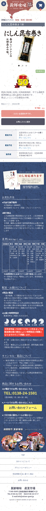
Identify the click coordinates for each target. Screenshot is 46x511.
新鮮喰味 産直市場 (23, 488)
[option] (23, 46)
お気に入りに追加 (23, 122)
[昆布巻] (29, 20)
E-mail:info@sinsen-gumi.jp (23, 496)
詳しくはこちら (25, 138)
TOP (23, 455)
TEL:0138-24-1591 (20, 393)
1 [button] (19, 66)
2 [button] (23, 66)
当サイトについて (23, 461)
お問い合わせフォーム (23, 407)
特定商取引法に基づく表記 (23, 474)
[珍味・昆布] (20, 20)
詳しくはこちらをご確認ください (17, 423)
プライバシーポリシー (23, 468)
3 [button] (27, 66)
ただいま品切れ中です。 (23, 114)
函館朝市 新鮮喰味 (21, 499)
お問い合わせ (23, 480)
